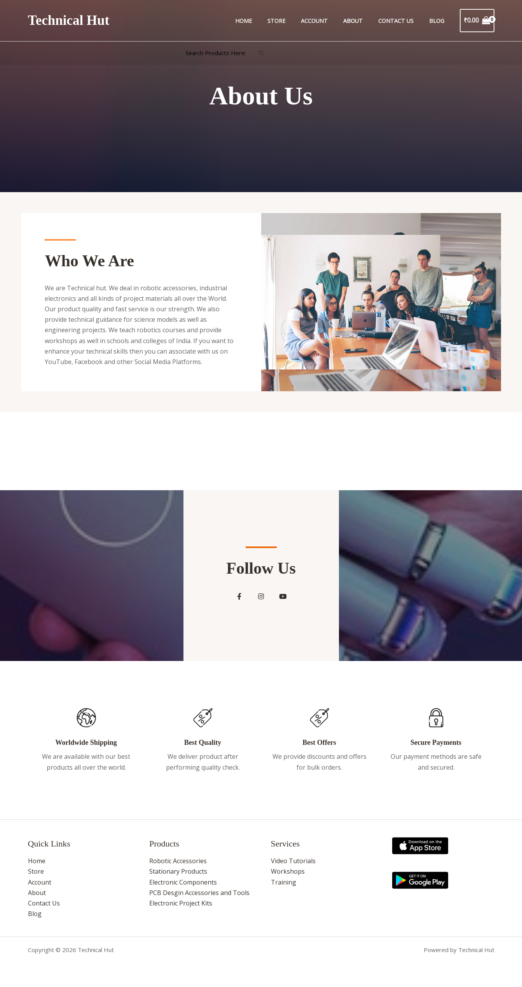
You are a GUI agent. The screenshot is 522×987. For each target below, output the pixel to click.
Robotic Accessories (178, 864)
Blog (438, 20)
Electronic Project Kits (180, 906)
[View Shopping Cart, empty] (477, 20)
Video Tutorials (293, 864)
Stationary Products (178, 875)
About (364, 20)
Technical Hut (69, 20)
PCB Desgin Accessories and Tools (199, 896)
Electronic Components (183, 885)
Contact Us (402, 20)
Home (267, 20)
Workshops (288, 875)
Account (329, 20)
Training (283, 885)
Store (296, 20)
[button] (261, 53)
